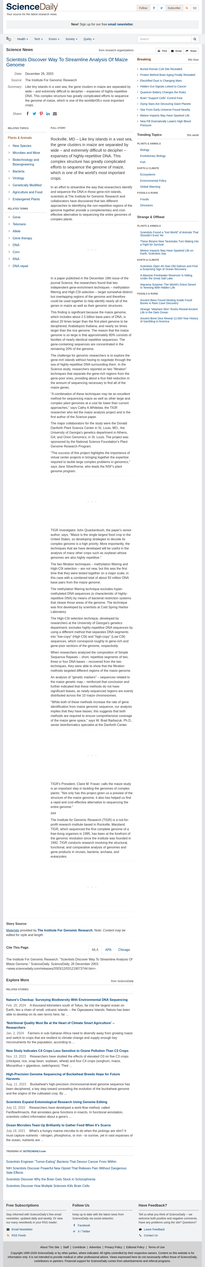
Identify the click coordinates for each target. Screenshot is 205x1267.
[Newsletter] (195, 8)
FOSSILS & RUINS (147, 192)
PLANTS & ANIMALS (149, 143)
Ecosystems (147, 174)
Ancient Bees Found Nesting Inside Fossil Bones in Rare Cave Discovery (166, 302)
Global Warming (150, 186)
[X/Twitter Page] (162, 8)
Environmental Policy (153, 180)
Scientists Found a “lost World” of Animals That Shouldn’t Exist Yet (169, 234)
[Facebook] (27, 113)
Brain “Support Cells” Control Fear (161, 98)
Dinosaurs (146, 205)
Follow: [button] (143, 8)
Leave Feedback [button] (154, 1229)
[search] (195, 39)
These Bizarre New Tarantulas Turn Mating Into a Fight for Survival (169, 243)
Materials (12, 930)
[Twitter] (34, 113)
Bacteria (18, 171)
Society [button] (71, 39)
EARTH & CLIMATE (148, 168)
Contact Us (151, 1235)
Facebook (84, 1225)
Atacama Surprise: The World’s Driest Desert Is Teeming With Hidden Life (168, 286)
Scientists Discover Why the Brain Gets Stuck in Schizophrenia (50, 1179)
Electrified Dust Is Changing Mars (161, 80)
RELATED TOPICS (18, 128)
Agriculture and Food (27, 192)
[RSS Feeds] (187, 8)
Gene (16, 217)
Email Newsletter (22, 1229)
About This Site (49, 1247)
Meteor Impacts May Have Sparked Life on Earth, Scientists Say (166, 252)
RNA (16, 259)
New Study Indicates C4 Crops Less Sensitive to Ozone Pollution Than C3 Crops (67, 1050)
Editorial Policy (135, 1247)
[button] (162, 51)
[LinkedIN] (48, 113)
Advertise (95, 1247)
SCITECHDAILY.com (34, 1151)
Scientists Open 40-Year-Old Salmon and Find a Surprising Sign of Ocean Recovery (169, 268)
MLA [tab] (95, 949)
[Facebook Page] (154, 8)
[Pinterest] (41, 113)
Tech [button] (38, 39)
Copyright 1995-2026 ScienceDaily (32, 1253)
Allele (16, 231)
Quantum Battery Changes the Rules (163, 92)
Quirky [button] (88, 39)
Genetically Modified (27, 185)
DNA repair (20, 266)
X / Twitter (84, 1231)
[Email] (54, 113)
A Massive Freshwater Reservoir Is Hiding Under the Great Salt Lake (166, 277)
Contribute (79, 1247)
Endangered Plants (26, 199)
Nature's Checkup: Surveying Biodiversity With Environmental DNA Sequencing (67, 999)
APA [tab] (108, 949)
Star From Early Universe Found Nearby (165, 109)
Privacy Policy (113, 1247)
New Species (22, 145)
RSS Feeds (19, 1235)
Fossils (144, 199)
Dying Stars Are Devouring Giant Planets (165, 103)
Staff (66, 1247)
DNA (16, 245)
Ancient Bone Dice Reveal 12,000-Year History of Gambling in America (169, 320)
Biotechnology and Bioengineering (26, 162)
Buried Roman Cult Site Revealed (161, 69)
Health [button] (22, 39)
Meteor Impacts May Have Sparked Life (164, 115)
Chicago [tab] (124, 949)
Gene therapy (22, 238)
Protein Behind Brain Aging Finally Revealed (167, 74)
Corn (16, 252)
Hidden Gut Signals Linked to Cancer (163, 86)
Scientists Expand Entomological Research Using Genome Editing (56, 1102)
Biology (144, 149)
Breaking (144, 59)
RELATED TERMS (18, 208)
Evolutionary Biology (153, 155)
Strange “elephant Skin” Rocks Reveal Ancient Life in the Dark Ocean (169, 311)
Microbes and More (26, 152)
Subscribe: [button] (174, 8)
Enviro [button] (54, 39)
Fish (142, 162)
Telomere (19, 224)
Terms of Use (156, 1247)
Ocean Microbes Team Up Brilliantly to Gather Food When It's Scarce (58, 1125)
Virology (18, 178)
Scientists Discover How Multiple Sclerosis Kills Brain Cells (47, 1186)
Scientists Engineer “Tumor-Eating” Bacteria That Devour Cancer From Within (61, 1161)
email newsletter (120, 24)
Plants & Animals (20, 137)
